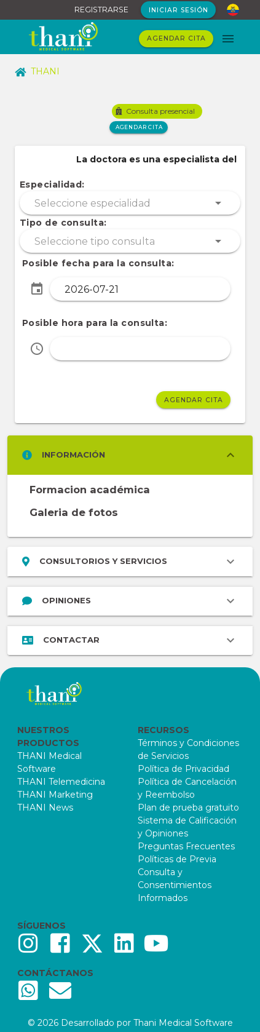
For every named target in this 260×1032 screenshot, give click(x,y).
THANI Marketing (55, 794)
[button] (130, 203)
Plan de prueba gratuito (188, 807)
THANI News (45, 807)
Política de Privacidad (183, 768)
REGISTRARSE (101, 9)
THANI (37, 71)
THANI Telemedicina (61, 781)
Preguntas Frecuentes (186, 846)
